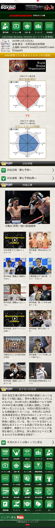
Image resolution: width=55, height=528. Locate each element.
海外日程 (6, 496)
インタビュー (50, 471)
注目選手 (50, 483)
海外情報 (50, 496)
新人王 (28, 458)
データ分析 (17, 483)
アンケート (17, 509)
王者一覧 (28, 31)
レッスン (38, 509)
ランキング (38, 31)
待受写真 (28, 483)
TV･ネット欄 (17, 31)
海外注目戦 (38, 496)
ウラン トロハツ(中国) (27, 126)
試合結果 (17, 458)
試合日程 (6, 458)
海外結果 (17, 496)
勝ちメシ (28, 509)
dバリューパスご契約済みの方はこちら (18, 2)
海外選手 (28, 496)
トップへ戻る (12, 517)
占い (50, 509)
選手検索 (6, 31)
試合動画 (50, 31)
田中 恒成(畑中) (27, 79)
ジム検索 (38, 483)
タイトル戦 (28, 471)
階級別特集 (38, 470)
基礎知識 (6, 509)
